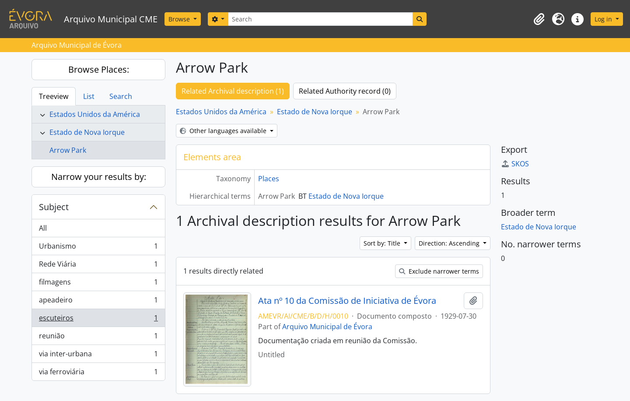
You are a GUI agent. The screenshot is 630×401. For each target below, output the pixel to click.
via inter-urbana (98, 355)
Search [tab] (120, 96)
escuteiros (98, 320)
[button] (539, 19)
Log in (604, 19)
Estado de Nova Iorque (87, 132)
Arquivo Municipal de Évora (327, 326)
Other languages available (224, 131)
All (43, 228)
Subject (54, 207)
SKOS (515, 164)
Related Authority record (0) (345, 91)
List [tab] (88, 96)
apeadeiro (98, 302)
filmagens (98, 284)
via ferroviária (98, 373)
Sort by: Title (383, 243)
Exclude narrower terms (439, 271)
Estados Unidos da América (94, 114)
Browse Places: (98, 69)
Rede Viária (98, 266)
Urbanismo (98, 248)
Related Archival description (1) (233, 91)
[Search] (320, 19)
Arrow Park (67, 150)
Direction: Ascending (450, 243)
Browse (180, 19)
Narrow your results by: (98, 177)
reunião (98, 338)
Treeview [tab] (53, 96)
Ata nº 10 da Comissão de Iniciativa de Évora (347, 300)
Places (268, 178)
